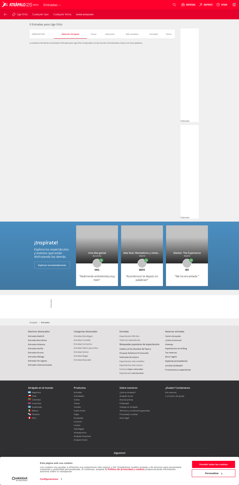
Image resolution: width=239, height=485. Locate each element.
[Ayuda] (221, 5)
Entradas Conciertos (83, 344)
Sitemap (169, 344)
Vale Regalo (79, 429)
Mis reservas (171, 392)
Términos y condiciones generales (135, 410)
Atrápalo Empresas (82, 436)
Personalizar (213, 473)
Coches (77, 425)
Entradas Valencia (36, 344)
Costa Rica (36, 403)
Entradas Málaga (36, 356)
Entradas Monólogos (83, 336)
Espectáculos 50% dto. (130, 336)
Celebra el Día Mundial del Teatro (135, 349)
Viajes (76, 414)
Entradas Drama (81, 352)
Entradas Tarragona (37, 360)
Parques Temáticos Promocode (134, 353)
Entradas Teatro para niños (86, 348)
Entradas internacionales (40, 364)
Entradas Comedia (82, 340)
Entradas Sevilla (35, 348)
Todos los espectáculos (130, 340)
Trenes (77, 403)
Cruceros (78, 421)
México (35, 410)
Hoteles (77, 407)
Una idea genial (97, 253)
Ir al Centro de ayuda (174, 396)
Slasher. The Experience (187, 253)
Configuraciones (49, 479)
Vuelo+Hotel (79, 410)
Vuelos (77, 399)
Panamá (35, 414)
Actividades (79, 396)
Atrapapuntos (80, 432)
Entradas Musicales (82, 359)
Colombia (36, 399)
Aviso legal (124, 418)
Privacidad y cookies (129, 414)
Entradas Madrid (36, 336)
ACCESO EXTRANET (174, 365)
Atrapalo (33, 322)
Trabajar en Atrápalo (129, 407)
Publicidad (124, 403)
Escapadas (78, 418)
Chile (34, 396)
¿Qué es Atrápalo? (128, 392)
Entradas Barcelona (37, 340)
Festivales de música (129, 357)
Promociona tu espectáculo (178, 369)
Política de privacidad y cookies (126, 469)
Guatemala (37, 407)
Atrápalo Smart (80, 439)
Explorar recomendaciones (52, 265)
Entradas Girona (36, 352)
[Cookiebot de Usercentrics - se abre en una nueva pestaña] (19, 479)
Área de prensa (126, 399)
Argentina (36, 392)
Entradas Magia (81, 356)
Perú (34, 418)
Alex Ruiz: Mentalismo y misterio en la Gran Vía (150, 253)
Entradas (78, 392)
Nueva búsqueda (85, 14)
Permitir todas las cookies (213, 464)
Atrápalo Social (126, 396)
